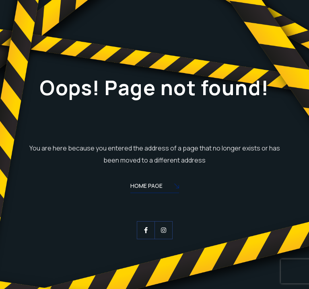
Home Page (154, 186)
